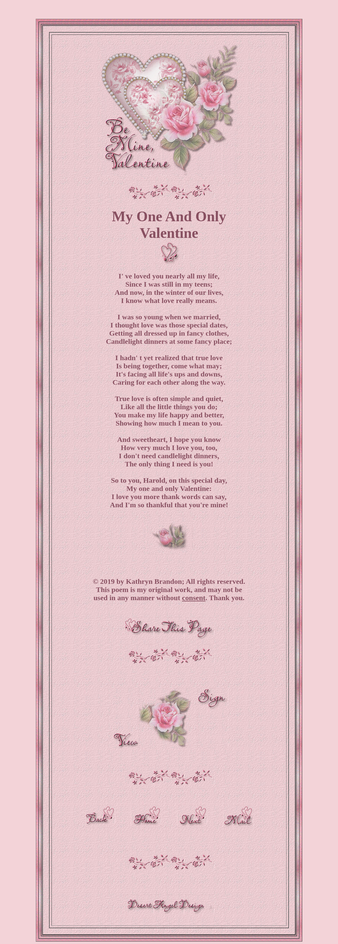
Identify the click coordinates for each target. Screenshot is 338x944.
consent (193, 598)
